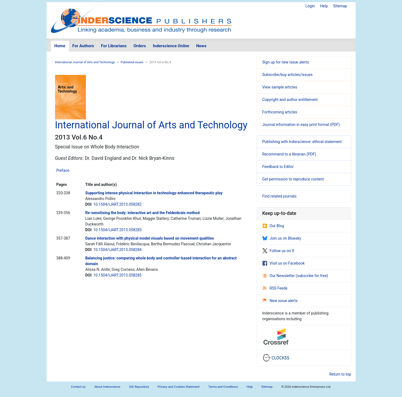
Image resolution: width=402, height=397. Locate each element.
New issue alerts (280, 300)
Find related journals (279, 196)
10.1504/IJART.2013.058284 (117, 249)
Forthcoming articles (279, 112)
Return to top (340, 374)
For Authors (83, 45)
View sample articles (279, 87)
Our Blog (273, 226)
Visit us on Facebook (283, 263)
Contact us (78, 387)
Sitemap (340, 6)
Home (59, 45)
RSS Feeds (275, 288)
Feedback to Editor (278, 166)
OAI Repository (139, 387)
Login (310, 6)
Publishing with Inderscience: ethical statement (302, 141)
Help (324, 6)
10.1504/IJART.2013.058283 (117, 230)
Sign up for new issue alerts (285, 62)
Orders (139, 45)
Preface (62, 170)
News (201, 45)
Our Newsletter (279, 276)
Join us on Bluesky (281, 238)
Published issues (132, 62)
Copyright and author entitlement (290, 99)
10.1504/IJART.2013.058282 (117, 204)
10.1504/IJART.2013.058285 (117, 275)
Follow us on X (278, 251)
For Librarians (113, 45)
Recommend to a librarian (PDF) (289, 154)
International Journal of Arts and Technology (85, 62)
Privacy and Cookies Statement (179, 387)
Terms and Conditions (223, 387)
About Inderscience (107, 387)
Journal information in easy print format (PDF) (301, 124)
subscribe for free (312, 276)
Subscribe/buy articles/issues (287, 74)
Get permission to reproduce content (293, 179)
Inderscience (171, 45)
